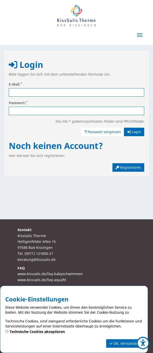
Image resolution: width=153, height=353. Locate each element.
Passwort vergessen (102, 131)
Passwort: (18, 102)
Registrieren (128, 167)
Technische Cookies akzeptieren (37, 331)
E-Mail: (15, 84)
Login (134, 131)
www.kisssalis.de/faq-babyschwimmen (50, 273)
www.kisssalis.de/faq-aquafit (42, 279)
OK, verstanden (124, 343)
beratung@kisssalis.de (37, 259)
